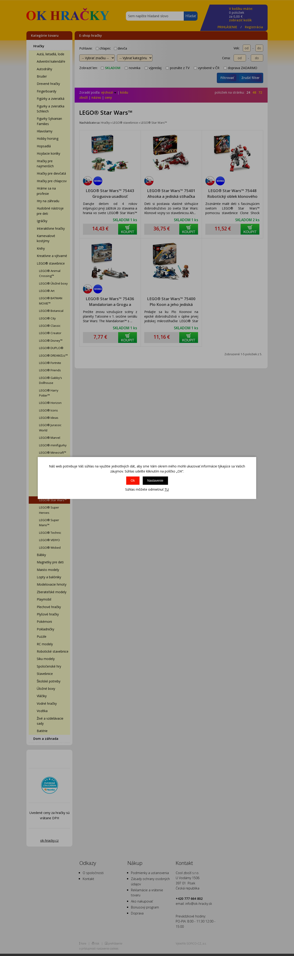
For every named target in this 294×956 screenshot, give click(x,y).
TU (166, 489)
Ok (133, 480)
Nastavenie (155, 480)
